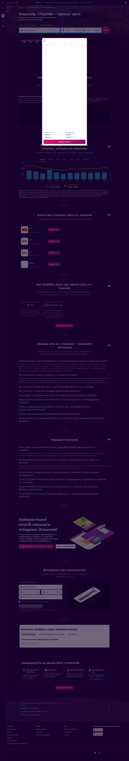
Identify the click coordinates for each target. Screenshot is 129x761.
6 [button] (48, 51)
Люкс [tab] (81, 159)
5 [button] (44, 51)
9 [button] (61, 51)
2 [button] (61, 47)
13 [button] (48, 55)
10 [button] (35, 55)
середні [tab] (53, 159)
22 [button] (57, 60)
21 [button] (53, 60)
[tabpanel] (67, 112)
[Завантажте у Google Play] (103, 729)
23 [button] (61, 60)
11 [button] (40, 55)
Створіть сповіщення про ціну (100, 677)
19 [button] (44, 60)
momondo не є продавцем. (68, 708)
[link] (57, 230)
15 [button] (57, 55)
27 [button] (48, 64)
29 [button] (57, 64)
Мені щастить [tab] (76, 634)
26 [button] (44, 64)
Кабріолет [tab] (89, 159)
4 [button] (84, 47)
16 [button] (61, 55)
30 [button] (61, 64)
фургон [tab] (74, 159)
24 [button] (36, 64)
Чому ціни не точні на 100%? (68, 715)
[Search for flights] (3, 8)
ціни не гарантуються (65, 703)
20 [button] (49, 60)
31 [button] (35, 68)
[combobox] (31, 25)
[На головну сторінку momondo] (12, 3)
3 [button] (35, 51)
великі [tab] (61, 159)
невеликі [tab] (45, 159)
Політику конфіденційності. (29, 611)
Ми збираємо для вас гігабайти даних (68, 711)
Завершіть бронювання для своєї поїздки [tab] (55, 634)
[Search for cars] (3, 16)
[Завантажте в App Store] (103, 734)
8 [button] (57, 51)
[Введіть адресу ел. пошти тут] (45, 597)
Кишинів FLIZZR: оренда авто (33, 643)
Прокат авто (25, 7)
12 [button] (44, 55)
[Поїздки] (3, 21)
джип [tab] (67, 159)
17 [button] (35, 60)
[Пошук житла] (3, 12)
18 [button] (40, 60)
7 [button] (67, 51)
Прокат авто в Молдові (36, 7)
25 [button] (40, 64)
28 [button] (53, 64)
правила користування (55, 609)
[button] (3, 3)
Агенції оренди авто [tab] (32, 634)
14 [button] (53, 55)
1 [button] (57, 47)
